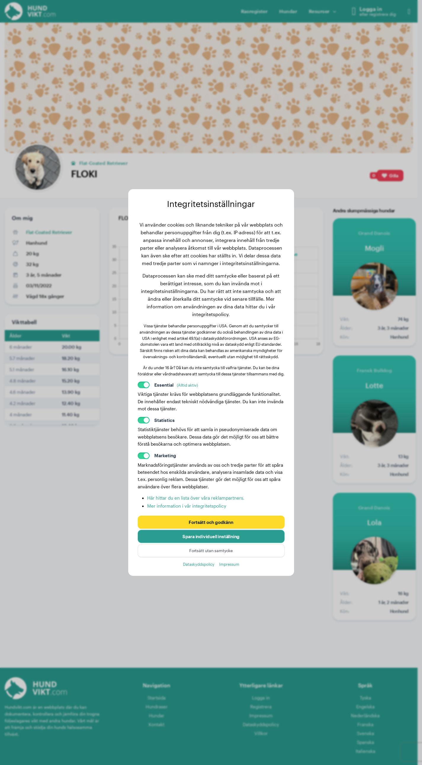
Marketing (165, 455)
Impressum (229, 564)
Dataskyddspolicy (198, 564)
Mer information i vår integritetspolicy (186, 506)
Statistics (164, 420)
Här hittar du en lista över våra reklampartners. (195, 498)
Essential (176, 385)
